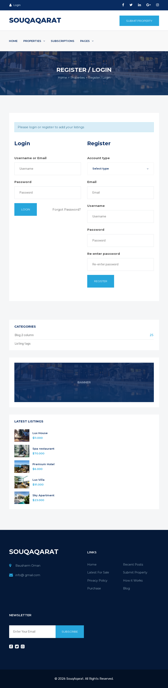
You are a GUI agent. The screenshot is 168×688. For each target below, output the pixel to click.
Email (91, 182)
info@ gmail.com (27, 575)
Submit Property (139, 20)
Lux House (40, 433)
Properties (34, 41)
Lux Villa (38, 479)
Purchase (94, 588)
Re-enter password (103, 254)
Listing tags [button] (23, 343)
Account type (98, 158)
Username (96, 206)
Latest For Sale (98, 572)
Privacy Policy (97, 580)
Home (13, 41)
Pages (86, 41)
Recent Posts (133, 564)
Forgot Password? (66, 209)
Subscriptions (62, 41)
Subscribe (70, 631)
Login (15, 5)
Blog (126, 588)
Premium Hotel (43, 464)
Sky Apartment (43, 495)
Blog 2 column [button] (84, 335)
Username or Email (30, 158)
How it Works (133, 580)
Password (22, 182)
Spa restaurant (43, 448)
